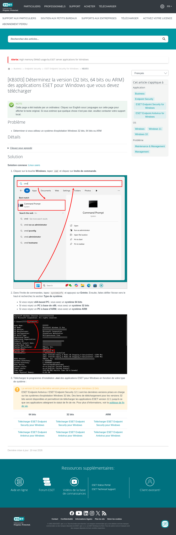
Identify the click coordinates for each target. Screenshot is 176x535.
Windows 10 (141, 134)
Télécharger (107, 6)
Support (74, 6)
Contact (55, 519)
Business (17, 69)
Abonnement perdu (14, 24)
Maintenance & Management (150, 146)
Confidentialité (67, 519)
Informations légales (83, 519)
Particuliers (32, 6)
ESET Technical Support (104, 489)
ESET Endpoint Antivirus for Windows (150, 115)
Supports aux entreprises (99, 18)
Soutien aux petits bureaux (59, 18)
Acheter (89, 6)
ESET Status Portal (101, 485)
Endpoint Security (33, 69)
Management (142, 151)
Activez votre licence (157, 18)
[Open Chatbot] (165, 523)
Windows (140, 129)
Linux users (34, 165)
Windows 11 (155, 129)
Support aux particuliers (19, 18)
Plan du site (100, 519)
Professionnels (54, 6)
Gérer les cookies (114, 519)
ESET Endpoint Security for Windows (61, 69)
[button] (169, 6)
